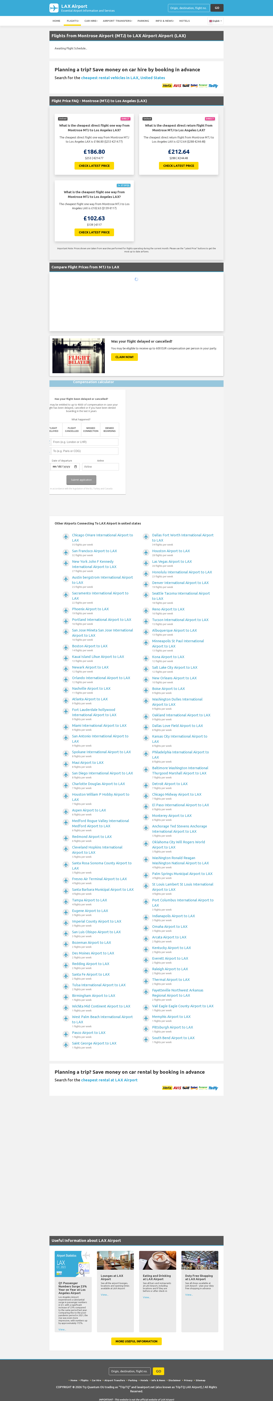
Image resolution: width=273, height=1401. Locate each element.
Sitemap (201, 1381)
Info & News (164, 21)
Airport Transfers (117, 21)
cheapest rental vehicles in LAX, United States (123, 78)
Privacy (189, 1381)
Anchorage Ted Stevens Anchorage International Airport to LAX (183, 831)
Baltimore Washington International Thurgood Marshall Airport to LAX (183, 773)
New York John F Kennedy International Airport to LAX (103, 567)
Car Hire (90, 21)
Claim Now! (124, 357)
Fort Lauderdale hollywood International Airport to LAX (103, 715)
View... (62, 1330)
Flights (72, 21)
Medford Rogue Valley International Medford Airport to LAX (103, 826)
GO (217, 8)
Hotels (184, 21)
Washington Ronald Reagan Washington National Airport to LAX (183, 863)
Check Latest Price (94, 166)
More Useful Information (136, 1342)
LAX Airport (88, 8)
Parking (143, 21)
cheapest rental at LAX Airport (109, 1080)
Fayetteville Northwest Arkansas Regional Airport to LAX (183, 995)
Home (56, 21)
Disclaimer (175, 1381)
